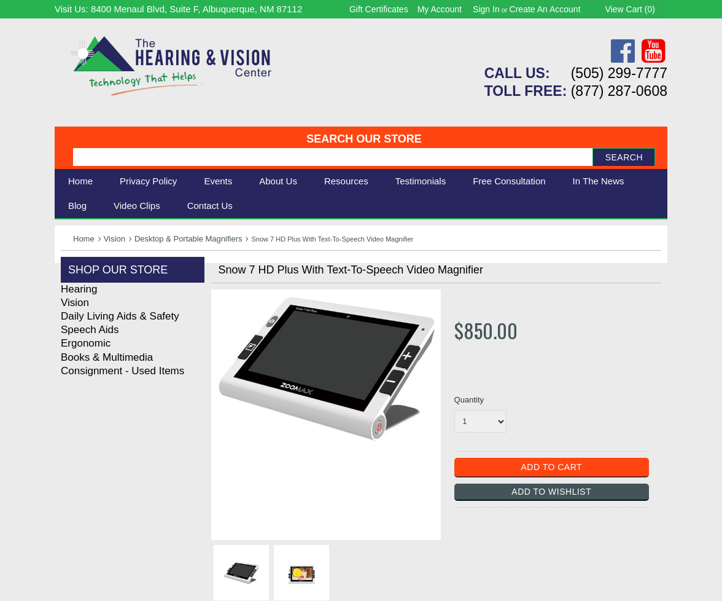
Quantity (469, 399)
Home (80, 181)
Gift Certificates (378, 9)
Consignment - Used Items (122, 371)
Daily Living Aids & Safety (120, 316)
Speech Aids (90, 330)
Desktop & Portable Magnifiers (188, 238)
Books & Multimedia (107, 357)
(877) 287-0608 (619, 91)
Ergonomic (86, 343)
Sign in (486, 9)
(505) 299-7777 (619, 73)
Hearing (79, 289)
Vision (114, 238)
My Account (439, 9)
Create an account (545, 9)
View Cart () (630, 9)
